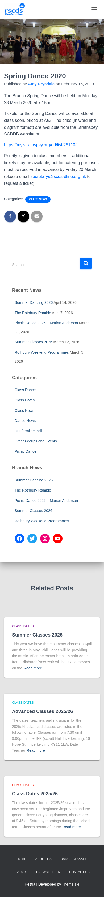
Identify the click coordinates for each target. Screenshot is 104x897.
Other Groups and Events (36, 441)
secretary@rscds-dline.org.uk (58, 176)
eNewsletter (48, 872)
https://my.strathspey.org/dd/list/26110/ (40, 145)
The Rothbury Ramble (33, 313)
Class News (38, 199)
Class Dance (25, 390)
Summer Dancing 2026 (34, 302)
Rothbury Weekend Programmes (42, 352)
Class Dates (25, 400)
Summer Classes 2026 (33, 342)
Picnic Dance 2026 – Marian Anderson (46, 323)
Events (20, 872)
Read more (33, 668)
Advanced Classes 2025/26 (42, 711)
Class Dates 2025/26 (35, 793)
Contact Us (79, 872)
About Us (43, 859)
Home (21, 859)
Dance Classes (74, 859)
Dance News (25, 420)
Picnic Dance (25, 451)
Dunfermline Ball (28, 431)
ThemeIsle (70, 884)
